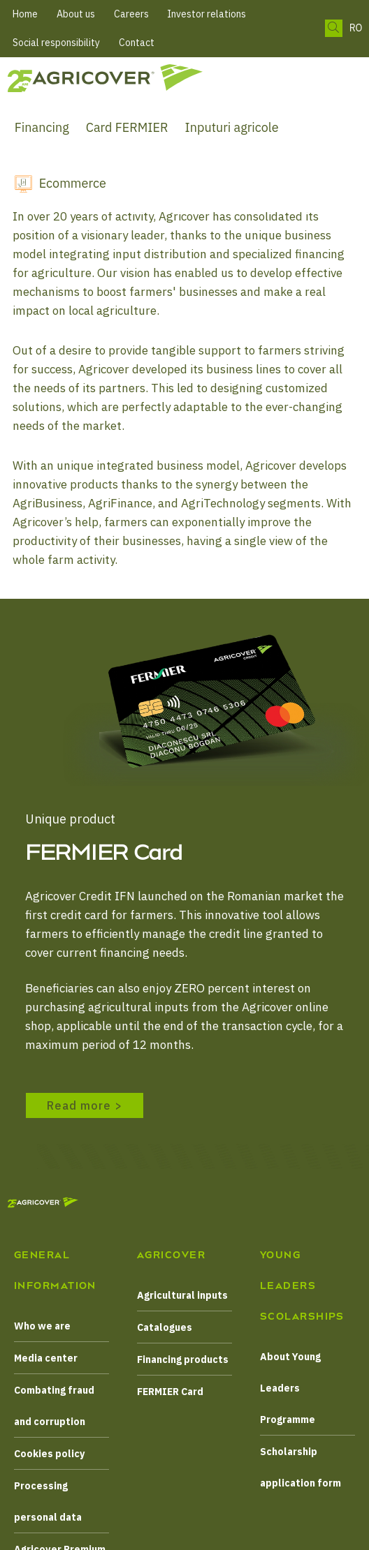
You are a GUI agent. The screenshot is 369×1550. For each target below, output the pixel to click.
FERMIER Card (170, 1391)
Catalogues (164, 1327)
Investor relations (206, 14)
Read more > (84, 1105)
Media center (46, 1358)
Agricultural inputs (182, 1295)
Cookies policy (49, 1453)
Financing (42, 127)
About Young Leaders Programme (290, 1388)
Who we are (42, 1326)
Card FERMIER (127, 127)
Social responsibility (56, 42)
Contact (136, 42)
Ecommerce (72, 183)
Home (25, 14)
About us (76, 14)
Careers (131, 14)
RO (356, 28)
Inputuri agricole (232, 127)
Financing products (183, 1359)
